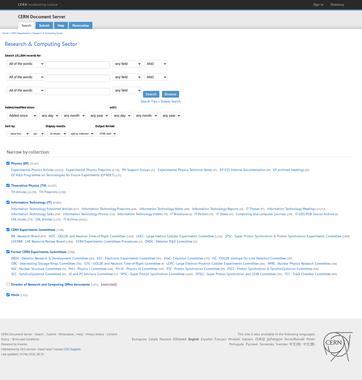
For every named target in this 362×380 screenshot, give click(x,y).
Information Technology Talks (32, 214)
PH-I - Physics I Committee (88, 269)
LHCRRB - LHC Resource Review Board (38, 241)
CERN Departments (20, 33)
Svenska (281, 344)
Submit (44, 25)
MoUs (15, 295)
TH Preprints (48, 192)
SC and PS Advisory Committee (91, 274)
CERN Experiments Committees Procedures (107, 241)
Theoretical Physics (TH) (29, 185)
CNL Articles (43, 219)
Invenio (22, 344)
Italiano (247, 339)
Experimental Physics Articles (32, 170)
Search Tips (149, 101)
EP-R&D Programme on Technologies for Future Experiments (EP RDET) (63, 175)
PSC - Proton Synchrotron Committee (193, 269)
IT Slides (222, 214)
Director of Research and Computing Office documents (50, 284)
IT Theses (253, 209)
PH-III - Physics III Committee (136, 269)
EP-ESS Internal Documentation (243, 170)
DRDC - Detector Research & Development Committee (49, 258)
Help (61, 25)
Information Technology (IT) (31, 202)
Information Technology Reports (215, 209)
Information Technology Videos (140, 214)
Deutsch (165, 339)
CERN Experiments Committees (33, 230)
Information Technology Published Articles (42, 209)
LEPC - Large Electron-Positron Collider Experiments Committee (213, 263)
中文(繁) (309, 344)
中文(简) (295, 344)
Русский (252, 344)
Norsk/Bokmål (294, 339)
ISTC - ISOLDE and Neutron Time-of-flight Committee (122, 263)
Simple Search (171, 101)
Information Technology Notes (161, 209)
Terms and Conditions (25, 339)
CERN (37, 4)
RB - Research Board (25, 236)
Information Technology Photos (86, 214)
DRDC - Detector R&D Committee (168, 241)
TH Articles (19, 192)
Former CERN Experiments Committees (39, 252)
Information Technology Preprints (106, 209)
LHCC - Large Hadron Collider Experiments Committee (175, 236)
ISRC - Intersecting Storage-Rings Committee (43, 263)
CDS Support (72, 349)
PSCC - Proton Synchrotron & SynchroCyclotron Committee (269, 269)
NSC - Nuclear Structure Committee (36, 269)
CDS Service (28, 349)
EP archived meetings (288, 170)
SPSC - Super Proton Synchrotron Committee (152, 274)
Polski (310, 339)
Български (139, 339)
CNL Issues (18, 219)
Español (207, 339)
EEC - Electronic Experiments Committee (126, 258)
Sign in (318, 4)
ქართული (274, 339)
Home (5, 33)
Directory (337, 4)
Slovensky (267, 344)
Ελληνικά (179, 339)
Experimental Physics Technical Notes (185, 170)
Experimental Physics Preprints (88, 170)
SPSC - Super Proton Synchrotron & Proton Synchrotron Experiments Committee (283, 236)
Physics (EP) (20, 163)
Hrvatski (234, 339)
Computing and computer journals (261, 214)
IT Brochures (179, 214)
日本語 (260, 339)
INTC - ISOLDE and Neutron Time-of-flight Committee (87, 236)
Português (236, 344)
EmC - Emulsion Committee (183, 258)
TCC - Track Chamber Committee (308, 274)
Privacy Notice (95, 334)
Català (153, 339)
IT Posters (202, 214)
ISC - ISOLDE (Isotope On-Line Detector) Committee (249, 258)
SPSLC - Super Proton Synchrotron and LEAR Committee (235, 274)
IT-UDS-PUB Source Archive (314, 214)
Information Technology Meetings (291, 209)
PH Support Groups (136, 170)
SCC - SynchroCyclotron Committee (36, 274)
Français (220, 339)
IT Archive (70, 219)
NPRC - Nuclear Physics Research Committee (299, 263)
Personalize (80, 25)
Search (26, 25)
